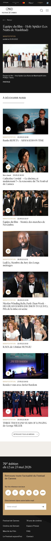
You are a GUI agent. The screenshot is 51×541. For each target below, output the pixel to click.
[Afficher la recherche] (41, 10)
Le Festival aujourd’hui (12, 536)
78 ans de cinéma (34, 521)
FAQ (28, 531)
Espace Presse (32, 526)
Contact (29, 536)
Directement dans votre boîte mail (19, 500)
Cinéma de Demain (11, 526)
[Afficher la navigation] (47, 10)
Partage (6, 82)
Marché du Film (9, 531)
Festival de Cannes (11, 521)
